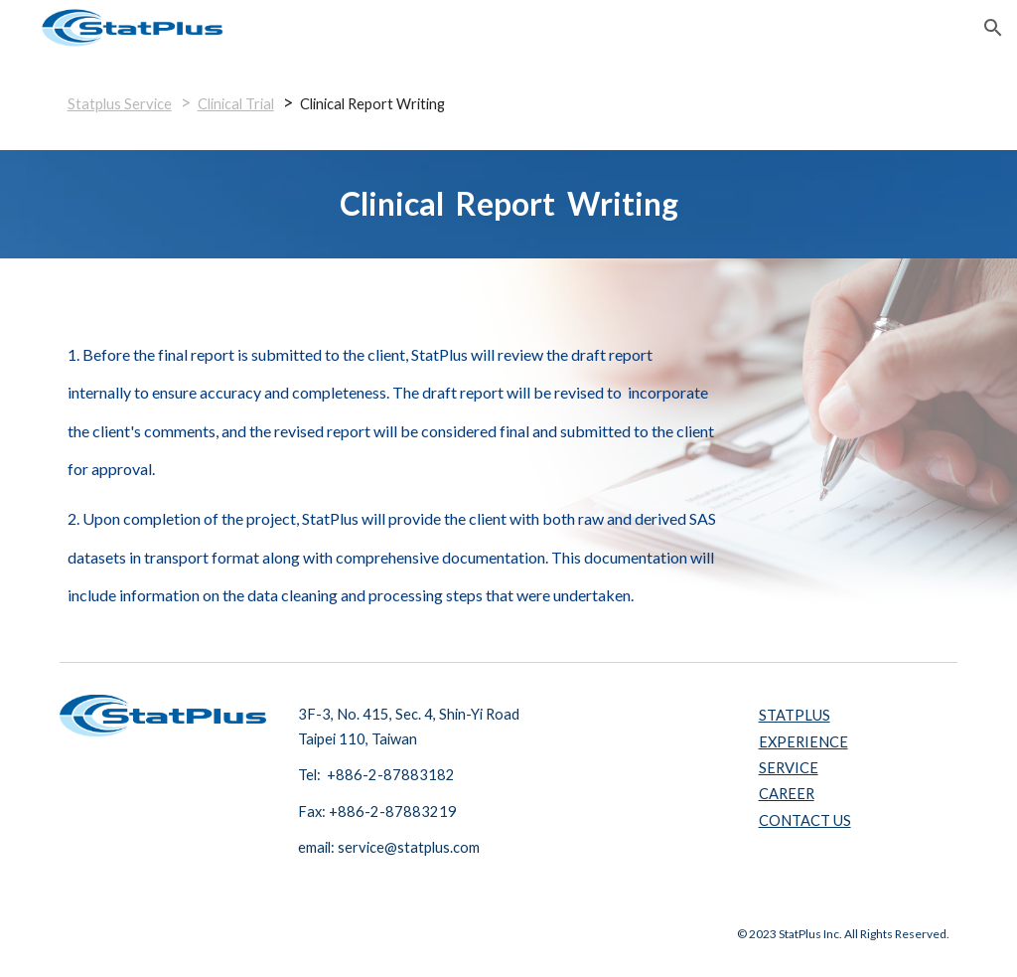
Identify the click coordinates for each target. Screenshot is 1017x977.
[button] (993, 28)
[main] (509, 103)
